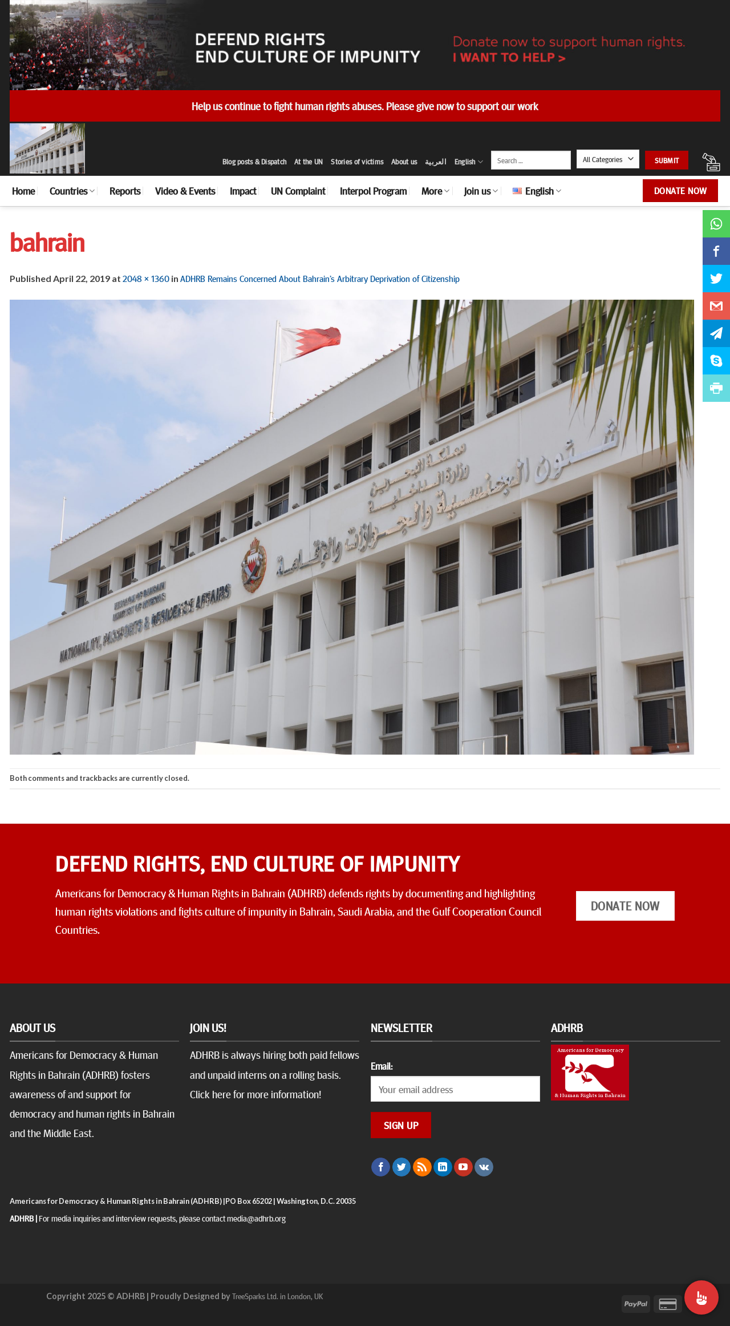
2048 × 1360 (146, 278)
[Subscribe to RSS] (422, 1167)
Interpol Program (373, 191)
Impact (243, 191)
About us (404, 161)
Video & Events (185, 191)
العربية (436, 161)
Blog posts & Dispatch (254, 161)
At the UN (308, 161)
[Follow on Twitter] (401, 1167)
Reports (125, 191)
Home (23, 191)
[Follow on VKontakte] (483, 1167)
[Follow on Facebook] (380, 1167)
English (469, 161)
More (435, 191)
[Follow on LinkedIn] (442, 1167)
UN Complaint (298, 191)
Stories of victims (357, 161)
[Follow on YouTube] (463, 1167)
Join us (481, 191)
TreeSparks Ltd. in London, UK (277, 1295)
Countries (72, 191)
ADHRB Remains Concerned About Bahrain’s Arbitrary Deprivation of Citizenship (320, 278)
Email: (381, 1066)
